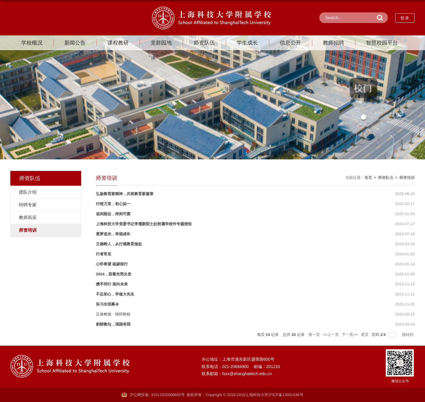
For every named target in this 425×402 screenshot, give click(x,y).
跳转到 (408, 334)
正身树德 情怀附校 (113, 314)
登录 (405, 18)
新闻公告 (75, 43)
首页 (368, 177)
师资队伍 (204, 43)
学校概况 (31, 43)
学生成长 (247, 43)
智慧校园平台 (382, 43)
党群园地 (161, 43)
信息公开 (290, 43)
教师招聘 (333, 43)
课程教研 (118, 43)
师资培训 (407, 177)
